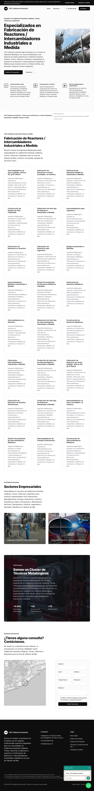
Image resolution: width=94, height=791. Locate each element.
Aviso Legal (73, 736)
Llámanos (30, 72)
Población (77, 680)
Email (60, 672)
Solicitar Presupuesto (13, 72)
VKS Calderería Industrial (16, 8)
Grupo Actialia (85, 784)
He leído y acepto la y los (73, 698)
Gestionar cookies (84, 2)
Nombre (61, 664)
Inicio (48, 8)
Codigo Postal (63, 680)
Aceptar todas (69, 2)
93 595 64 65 (71, 8)
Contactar (84, 8)
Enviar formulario (72, 704)
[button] (25, 682)
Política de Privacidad (79, 698)
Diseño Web (76, 784)
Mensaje (61, 688)
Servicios (57, 8)
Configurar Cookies (76, 750)
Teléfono (77, 672)
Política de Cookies (76, 739)
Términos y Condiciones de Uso (72, 699)
